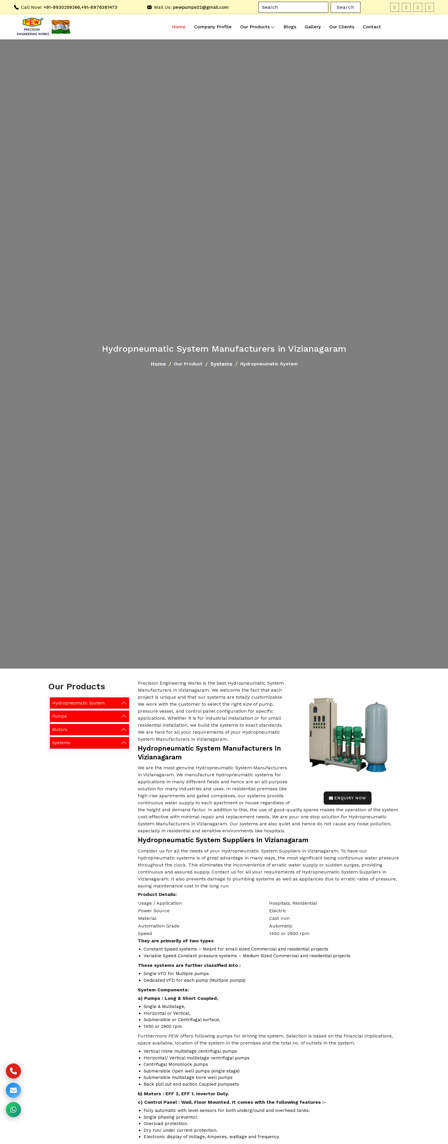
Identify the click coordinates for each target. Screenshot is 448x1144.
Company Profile (213, 26)
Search (345, 7)
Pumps (59, 716)
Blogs (289, 26)
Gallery (313, 26)
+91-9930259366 (61, 7)
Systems (221, 364)
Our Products (257, 26)
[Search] (293, 7)
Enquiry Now (347, 798)
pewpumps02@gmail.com (201, 7)
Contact (372, 26)
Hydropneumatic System (78, 703)
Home (179, 26)
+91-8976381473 (99, 7)
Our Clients (341, 26)
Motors (59, 729)
